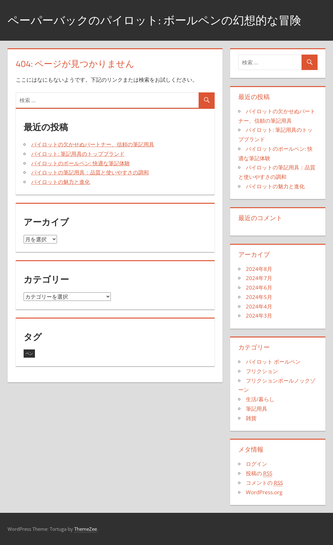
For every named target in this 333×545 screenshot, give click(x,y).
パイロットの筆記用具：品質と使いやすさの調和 (90, 172)
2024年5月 (259, 297)
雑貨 (251, 418)
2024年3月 (259, 315)
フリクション (262, 371)
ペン (29, 353)
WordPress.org (264, 492)
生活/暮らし (260, 399)
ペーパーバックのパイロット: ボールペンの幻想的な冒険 (154, 20)
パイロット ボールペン (273, 361)
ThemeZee (85, 529)
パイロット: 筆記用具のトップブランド (78, 153)
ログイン (256, 463)
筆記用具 (256, 408)
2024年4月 (259, 306)
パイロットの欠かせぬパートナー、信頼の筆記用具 (92, 144)
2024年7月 (259, 278)
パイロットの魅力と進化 (60, 181)
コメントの (264, 483)
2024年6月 (259, 287)
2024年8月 (259, 268)
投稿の (259, 473)
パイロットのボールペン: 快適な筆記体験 (80, 163)
